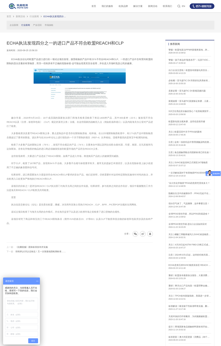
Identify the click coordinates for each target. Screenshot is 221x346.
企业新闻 (14, 25)
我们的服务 (107, 6)
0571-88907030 (203, 6)
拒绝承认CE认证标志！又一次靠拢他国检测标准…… (41, 257)
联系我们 (167, 6)
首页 (93, 6)
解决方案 (138, 6)
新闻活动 (152, 6)
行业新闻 (34, 16)
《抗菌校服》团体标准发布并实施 (32, 252)
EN (183, 6)
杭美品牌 (123, 6)
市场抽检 (49, 25)
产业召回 (37, 25)
